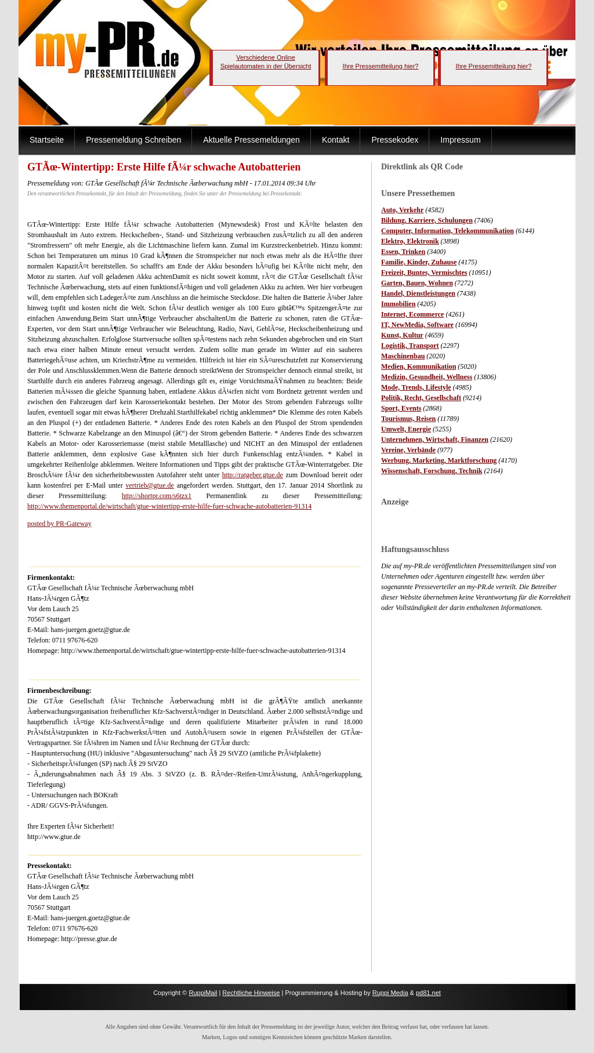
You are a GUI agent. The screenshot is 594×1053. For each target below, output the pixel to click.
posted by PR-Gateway (59, 524)
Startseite (47, 139)
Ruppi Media (390, 992)
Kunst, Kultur (402, 335)
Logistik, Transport (410, 346)
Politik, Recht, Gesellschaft (421, 398)
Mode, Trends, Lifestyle (416, 387)
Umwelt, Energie (406, 429)
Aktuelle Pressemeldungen (251, 139)
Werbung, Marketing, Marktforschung (439, 460)
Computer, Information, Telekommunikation (447, 231)
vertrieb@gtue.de (149, 485)
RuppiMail (203, 992)
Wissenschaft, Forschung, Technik (432, 471)
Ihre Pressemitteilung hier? (381, 66)
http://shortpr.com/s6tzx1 (156, 496)
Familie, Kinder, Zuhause (419, 262)
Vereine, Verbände (408, 450)
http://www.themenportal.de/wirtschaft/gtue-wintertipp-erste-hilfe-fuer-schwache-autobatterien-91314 (169, 506)
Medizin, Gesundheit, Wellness (426, 377)
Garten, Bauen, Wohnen (417, 283)
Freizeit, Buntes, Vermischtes (424, 272)
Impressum (460, 139)
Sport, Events (401, 408)
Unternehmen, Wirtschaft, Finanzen (434, 439)
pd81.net (428, 992)
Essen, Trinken (403, 252)
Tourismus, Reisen (408, 419)
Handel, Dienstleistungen (418, 293)
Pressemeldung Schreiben (133, 139)
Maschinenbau (403, 356)
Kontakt (335, 139)
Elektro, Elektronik (410, 241)
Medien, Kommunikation (418, 366)
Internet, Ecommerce (412, 314)
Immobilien (398, 304)
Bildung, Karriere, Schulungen (427, 220)
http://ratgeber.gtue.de (252, 475)
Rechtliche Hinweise (251, 992)
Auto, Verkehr (402, 210)
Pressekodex (394, 139)
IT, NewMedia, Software (417, 325)
